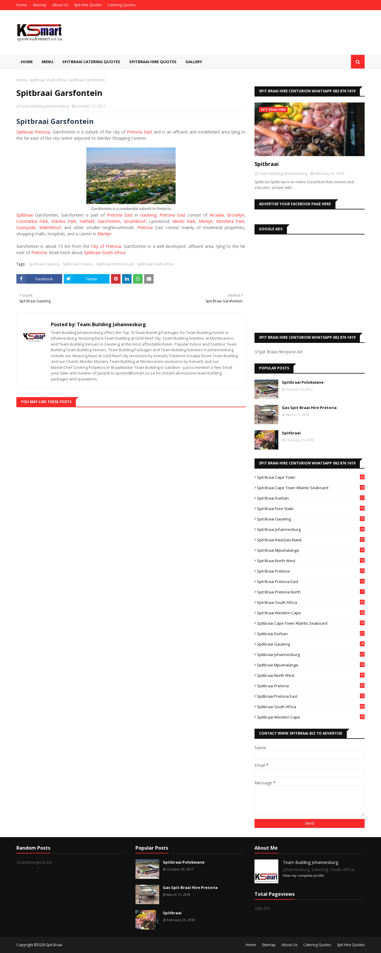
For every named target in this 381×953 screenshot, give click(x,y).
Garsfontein (109, 221)
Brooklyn (235, 215)
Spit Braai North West (311, 560)
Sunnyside (26, 227)
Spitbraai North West (311, 675)
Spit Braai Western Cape (311, 612)
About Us (60, 4)
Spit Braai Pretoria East (311, 581)
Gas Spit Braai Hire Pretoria (309, 407)
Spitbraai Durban (311, 633)
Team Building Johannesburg (45, 106)
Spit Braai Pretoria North (311, 592)
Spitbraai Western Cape (311, 717)
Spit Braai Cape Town (311, 477)
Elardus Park (63, 221)
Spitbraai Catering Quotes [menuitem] (91, 61)
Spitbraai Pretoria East (115, 264)
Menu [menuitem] (47, 61)
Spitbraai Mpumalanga (311, 665)
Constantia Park (32, 221)
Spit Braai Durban (311, 498)
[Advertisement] (309, 282)
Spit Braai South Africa (311, 602)
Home (21, 4)
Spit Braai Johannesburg (311, 529)
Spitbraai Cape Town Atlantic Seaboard (311, 623)
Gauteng (148, 215)
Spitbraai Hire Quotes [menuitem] (153, 61)
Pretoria (145, 227)
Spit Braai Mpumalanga (311, 550)
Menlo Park (183, 221)
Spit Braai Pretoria (311, 571)
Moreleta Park (230, 221)
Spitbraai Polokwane (303, 382)
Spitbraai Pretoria (33, 132)
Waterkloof (50, 227)
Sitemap (39, 4)
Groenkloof (135, 221)
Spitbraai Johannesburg (311, 654)
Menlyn (206, 221)
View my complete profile (303, 875)
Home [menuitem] (27, 61)
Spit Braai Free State (311, 508)
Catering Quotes (121, 4)
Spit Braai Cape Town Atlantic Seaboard (311, 487)
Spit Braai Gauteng (311, 519)
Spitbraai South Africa (48, 80)
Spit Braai (54, 944)
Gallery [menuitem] (193, 61)
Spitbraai (24, 215)
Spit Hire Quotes (88, 4)
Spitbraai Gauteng (44, 264)
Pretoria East (139, 132)
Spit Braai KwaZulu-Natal (311, 539)
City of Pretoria (106, 246)
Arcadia (217, 215)
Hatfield (86, 221)
